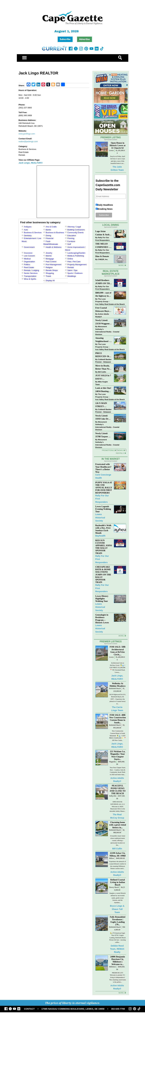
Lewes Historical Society (100, 517)
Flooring (70, 238)
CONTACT (29, 1009)
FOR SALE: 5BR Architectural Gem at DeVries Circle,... (117, 651)
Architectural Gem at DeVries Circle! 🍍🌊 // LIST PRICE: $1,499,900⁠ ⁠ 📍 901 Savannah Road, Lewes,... (118, 667)
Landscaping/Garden (76, 253)
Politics (27, 264)
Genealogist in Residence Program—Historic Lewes (102, 619)
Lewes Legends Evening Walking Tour (103, 509)
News (120, 450)
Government (29, 247)
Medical (27, 259)
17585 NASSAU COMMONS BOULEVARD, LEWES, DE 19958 (72, 1009)
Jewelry (49, 253)
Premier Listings (111, 641)
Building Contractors (76, 230)
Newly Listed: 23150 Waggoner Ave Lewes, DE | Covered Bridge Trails (103, 322)
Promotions (108, 450)
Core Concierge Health (103, 476)
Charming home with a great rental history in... (117, 825)
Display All (50, 280)
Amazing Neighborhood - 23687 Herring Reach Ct (102, 340)
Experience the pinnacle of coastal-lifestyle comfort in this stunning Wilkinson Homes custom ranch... (117, 865)
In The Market (110, 459)
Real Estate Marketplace (111, 272)
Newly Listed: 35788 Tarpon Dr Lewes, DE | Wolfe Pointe (103, 435)
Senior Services (31, 273)
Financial (49, 238)
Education (71, 235)
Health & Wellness (53, 247)
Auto (26, 230)
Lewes (111, 151)
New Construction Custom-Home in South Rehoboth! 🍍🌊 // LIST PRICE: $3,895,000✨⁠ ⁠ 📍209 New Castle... (117, 735)
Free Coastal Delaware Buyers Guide (103, 310)
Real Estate (29, 267)
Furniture (71, 241)
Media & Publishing (75, 256)
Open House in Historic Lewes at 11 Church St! (117, 145)
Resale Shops (52, 270)
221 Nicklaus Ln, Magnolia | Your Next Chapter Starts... (117, 755)
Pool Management (53, 264)
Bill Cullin (102, 372)
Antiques (28, 227)
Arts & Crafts (51, 227)
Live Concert (29, 256)
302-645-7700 (118, 1009)
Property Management (77, 264)
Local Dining (110, 225)
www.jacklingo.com (27, 134)
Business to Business (55, 232)
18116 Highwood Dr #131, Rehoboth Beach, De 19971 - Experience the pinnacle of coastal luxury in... (117, 699)
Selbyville (112, 796)
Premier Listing (110, 137)
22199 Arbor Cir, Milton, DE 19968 (118, 854)
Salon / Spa (72, 270)
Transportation (30, 276)
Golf (69, 244)
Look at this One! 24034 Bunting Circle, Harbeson (103, 390)
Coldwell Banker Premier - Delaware (103, 360)
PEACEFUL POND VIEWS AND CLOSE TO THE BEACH (117, 789)
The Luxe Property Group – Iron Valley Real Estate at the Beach (110, 301)
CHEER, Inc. (103, 259)
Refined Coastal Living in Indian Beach (117, 882)
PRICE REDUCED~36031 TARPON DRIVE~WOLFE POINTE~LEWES (103, 355)
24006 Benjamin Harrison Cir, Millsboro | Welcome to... (117, 960)
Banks (48, 230)
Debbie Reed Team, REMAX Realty (117, 949)
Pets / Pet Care (73, 261)
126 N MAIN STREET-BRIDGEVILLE (102, 405)
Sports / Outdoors (75, 273)
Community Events (75, 232)
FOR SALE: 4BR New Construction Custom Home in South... (117, 719)
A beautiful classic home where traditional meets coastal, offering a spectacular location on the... (117, 840)
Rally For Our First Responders (102, 238)
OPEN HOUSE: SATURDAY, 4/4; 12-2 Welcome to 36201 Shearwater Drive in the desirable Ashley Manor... (117, 806)
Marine (49, 256)
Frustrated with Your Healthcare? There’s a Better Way (103, 468)
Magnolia (112, 762)
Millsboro (112, 967)
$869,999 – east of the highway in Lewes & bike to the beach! (103, 295)
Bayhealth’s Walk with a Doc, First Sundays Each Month (103, 529)
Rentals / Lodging (31, 270)
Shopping (50, 273)
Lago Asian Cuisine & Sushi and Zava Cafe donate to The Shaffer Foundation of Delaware (102, 233)
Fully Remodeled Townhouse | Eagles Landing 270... (117, 921)
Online (70, 259)
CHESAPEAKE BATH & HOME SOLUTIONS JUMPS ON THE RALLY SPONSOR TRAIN (103, 574)
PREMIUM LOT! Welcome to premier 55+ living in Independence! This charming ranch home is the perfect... (117, 977)
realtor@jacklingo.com (28, 141)
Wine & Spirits (30, 279)
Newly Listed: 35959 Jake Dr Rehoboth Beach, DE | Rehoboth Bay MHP (103, 417)
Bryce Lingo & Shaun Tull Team (117, 909)
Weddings (71, 276)
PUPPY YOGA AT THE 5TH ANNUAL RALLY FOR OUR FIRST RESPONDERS (103, 487)
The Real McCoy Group (117, 816)
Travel (48, 276)
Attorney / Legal (74, 227)
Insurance (28, 253)
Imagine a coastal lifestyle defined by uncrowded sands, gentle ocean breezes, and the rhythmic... (117, 897)
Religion (49, 267)
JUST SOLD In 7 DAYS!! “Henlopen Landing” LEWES (103, 377)
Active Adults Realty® (102, 315)
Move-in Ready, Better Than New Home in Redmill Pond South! (103, 367)
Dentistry (28, 235)
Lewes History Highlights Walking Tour (101, 598)
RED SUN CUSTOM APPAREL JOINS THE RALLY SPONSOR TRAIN (103, 546)
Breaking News (105, 209)
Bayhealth (100, 536)
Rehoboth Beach (115, 688)
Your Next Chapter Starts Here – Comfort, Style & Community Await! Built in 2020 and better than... (117, 771)
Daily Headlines (105, 205)
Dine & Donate (102, 256)
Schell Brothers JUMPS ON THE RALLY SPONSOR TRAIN (103, 282)
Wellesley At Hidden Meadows (117, 684)
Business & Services (33, 232)
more (121, 636)
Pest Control (51, 261)
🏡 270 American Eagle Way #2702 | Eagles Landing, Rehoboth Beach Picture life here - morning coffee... (117, 937)
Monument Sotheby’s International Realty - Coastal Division (107, 330)
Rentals (70, 267)
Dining (48, 235)
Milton (111, 858)
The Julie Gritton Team (117, 168)
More (121, 265)
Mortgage (50, 259)
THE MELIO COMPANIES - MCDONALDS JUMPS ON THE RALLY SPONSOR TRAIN (103, 246)
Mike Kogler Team (101, 383)
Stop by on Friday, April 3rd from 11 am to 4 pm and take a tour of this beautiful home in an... (117, 160)
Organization (29, 261)
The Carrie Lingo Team (117, 709)
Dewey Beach (114, 887)
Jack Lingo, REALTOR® (31, 163)
